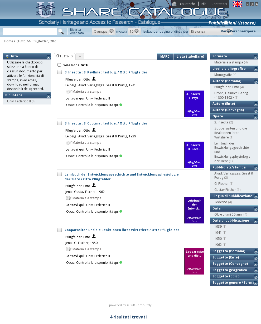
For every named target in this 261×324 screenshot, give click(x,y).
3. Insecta (221, 122)
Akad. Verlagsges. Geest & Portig (233, 175)
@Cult (131, 305)
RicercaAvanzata (77, 31)
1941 (218, 232)
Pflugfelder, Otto (44, 41)
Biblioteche (187, 4)
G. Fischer (221, 183)
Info (203, 4)
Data (216, 208)
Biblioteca (13, 95)
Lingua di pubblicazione (232, 196)
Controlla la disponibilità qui (99, 105)
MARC (165, 56)
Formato (219, 56)
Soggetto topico (226, 276)
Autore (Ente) (223, 103)
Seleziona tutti (75, 65)
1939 (218, 226)
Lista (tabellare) (190, 56)
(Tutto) (21, 41)
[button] (103, 31)
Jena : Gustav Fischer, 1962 (85, 192)
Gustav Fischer (225, 189)
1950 (218, 238)
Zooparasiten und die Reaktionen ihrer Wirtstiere (230, 132)
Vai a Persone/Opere (238, 31)
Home (8, 41)
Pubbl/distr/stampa (229, 167)
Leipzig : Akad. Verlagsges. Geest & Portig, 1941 (100, 85)
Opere (217, 116)
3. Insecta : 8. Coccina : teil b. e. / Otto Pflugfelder (106, 123)
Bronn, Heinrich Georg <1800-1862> (231, 95)
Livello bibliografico (229, 68)
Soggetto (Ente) (225, 257)
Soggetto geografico (229, 270)
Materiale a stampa (228, 62)
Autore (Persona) (226, 81)
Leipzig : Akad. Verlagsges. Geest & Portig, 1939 (100, 136)
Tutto (64, 56)
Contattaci (219, 4)
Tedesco (220, 202)
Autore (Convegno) (228, 110)
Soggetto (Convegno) (230, 263)
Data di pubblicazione (230, 220)
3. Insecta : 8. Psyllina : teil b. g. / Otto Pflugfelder (106, 72)
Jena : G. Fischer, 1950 (81, 243)
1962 (218, 244)
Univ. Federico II (19, 101)
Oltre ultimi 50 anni (228, 214)
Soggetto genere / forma (233, 282)
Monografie (223, 74)
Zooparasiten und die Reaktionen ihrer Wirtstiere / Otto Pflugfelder (122, 230)
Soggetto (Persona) (228, 251)
